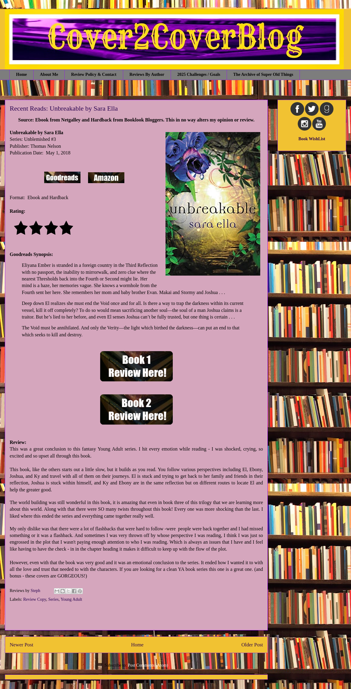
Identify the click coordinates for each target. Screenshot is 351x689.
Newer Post (21, 645)
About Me (49, 74)
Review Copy (34, 599)
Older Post (252, 645)
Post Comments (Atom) (148, 665)
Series (53, 599)
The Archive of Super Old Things (263, 74)
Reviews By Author (147, 74)
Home (21, 74)
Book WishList (311, 139)
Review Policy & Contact (93, 74)
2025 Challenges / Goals (198, 74)
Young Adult (71, 599)
